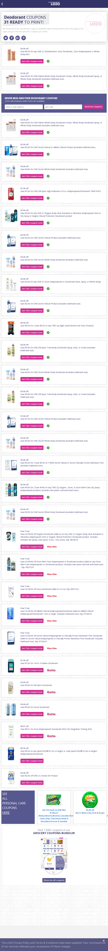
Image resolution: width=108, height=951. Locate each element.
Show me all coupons (54, 880)
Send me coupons (93, 106)
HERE (6, 812)
